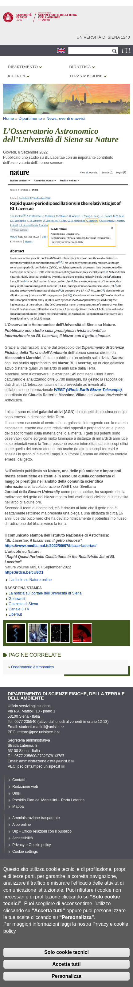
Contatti (18, 780)
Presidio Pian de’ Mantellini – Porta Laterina (48, 800)
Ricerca (16, 76)
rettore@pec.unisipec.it (39, 732)
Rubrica (126, 50)
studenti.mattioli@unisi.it (41, 727)
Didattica (80, 66)
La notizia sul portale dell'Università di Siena (45, 593)
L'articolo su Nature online (30, 580)
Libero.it (15, 614)
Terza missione (86, 76)
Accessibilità (22, 838)
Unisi (16, 793)
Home (8, 118)
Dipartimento (23, 66)
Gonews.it (17, 599)
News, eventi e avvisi (65, 118)
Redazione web (25, 786)
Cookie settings (25, 851)
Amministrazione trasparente (36, 818)
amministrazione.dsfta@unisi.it (46, 761)
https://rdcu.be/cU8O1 (24, 572)
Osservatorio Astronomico (32, 667)
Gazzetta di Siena (23, 604)
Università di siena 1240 (103, 37)
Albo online (21, 824)
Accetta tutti (66, 972)
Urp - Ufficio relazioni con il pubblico (42, 831)
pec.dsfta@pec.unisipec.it (41, 766)
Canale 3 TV (19, 609)
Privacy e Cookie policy (31, 845)
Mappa (18, 806)
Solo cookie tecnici (66, 960)
